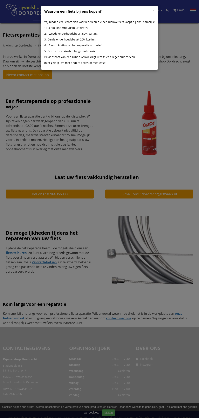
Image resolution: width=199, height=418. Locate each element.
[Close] (153, 11)
